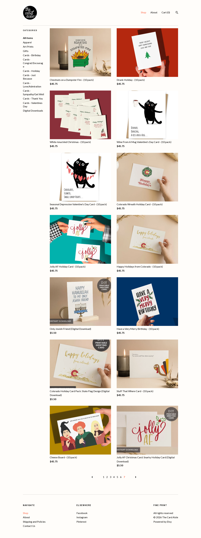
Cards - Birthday (32, 55)
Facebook (81, 512)
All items (28, 37)
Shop (143, 12)
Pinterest (81, 521)
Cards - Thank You (33, 98)
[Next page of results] (135, 476)
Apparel (27, 42)
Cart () (166, 12)
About (153, 12)
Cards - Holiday (31, 70)
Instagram (81, 517)
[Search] (177, 13)
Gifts (25, 50)
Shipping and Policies (34, 521)
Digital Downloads (33, 110)
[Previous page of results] (92, 476)
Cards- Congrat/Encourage (33, 63)
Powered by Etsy (162, 521)
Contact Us (29, 525)
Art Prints (28, 46)
